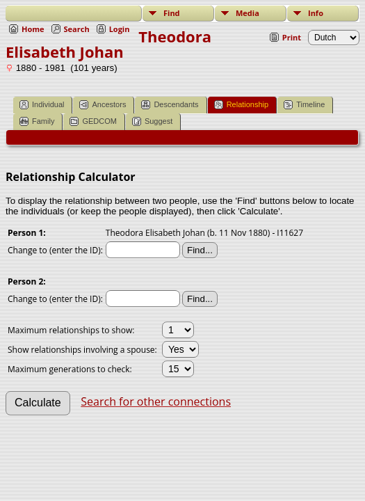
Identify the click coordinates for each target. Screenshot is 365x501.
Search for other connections (156, 401)
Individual (41, 105)
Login (119, 29)
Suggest (152, 121)
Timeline (304, 105)
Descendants (169, 105)
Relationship (241, 105)
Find (171, 13)
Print (291, 37)
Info (315, 13)
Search (77, 29)
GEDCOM (93, 121)
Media (247, 13)
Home (33, 29)
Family (36, 121)
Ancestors (102, 105)
